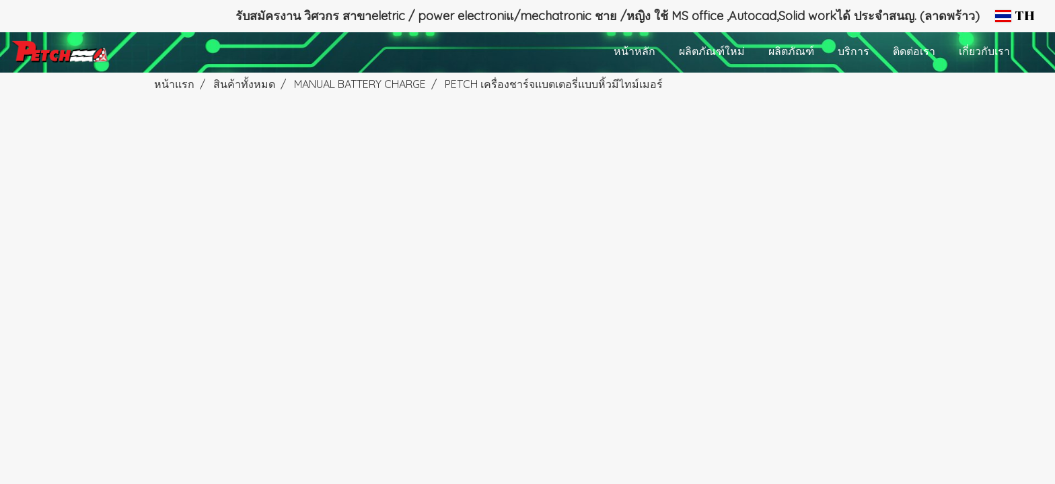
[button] (1034, 52)
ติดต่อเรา (914, 52)
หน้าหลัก (634, 52)
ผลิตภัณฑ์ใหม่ (712, 52)
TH (1015, 16)
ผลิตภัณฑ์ (791, 52)
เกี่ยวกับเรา (984, 52)
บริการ (853, 52)
